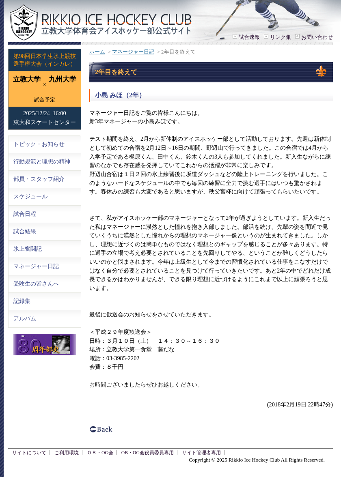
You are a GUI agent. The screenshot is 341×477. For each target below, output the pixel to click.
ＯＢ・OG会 (100, 453)
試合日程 (24, 214)
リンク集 (280, 37)
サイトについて (29, 453)
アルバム (24, 318)
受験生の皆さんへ (36, 283)
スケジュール (30, 196)
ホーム (97, 52)
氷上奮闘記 (27, 248)
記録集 (21, 301)
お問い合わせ (317, 37)
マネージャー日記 (133, 52)
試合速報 (249, 37)
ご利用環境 (66, 453)
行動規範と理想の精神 (41, 161)
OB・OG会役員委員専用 (147, 453)
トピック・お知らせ (39, 144)
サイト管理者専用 (201, 453)
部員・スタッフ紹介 (39, 179)
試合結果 (24, 231)
